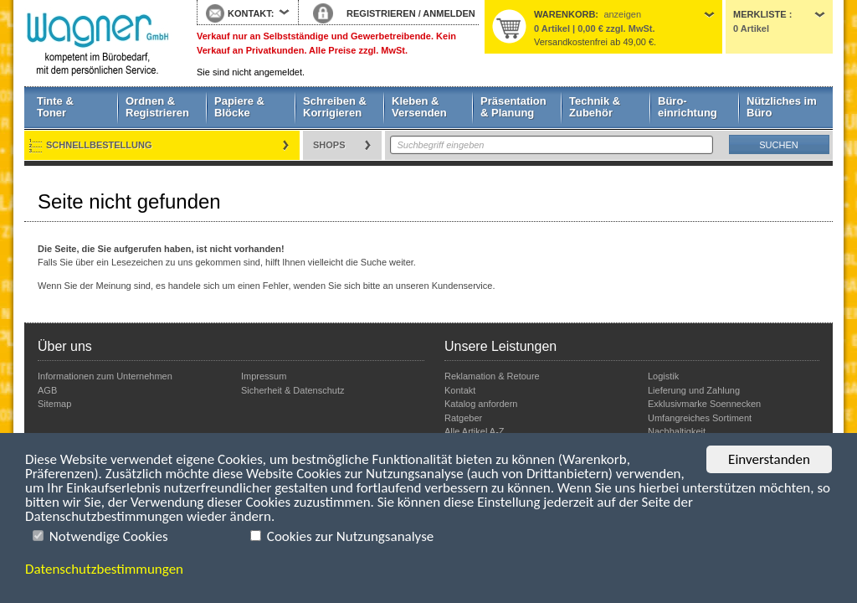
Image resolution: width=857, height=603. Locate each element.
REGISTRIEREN (381, 13)
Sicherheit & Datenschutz (293, 390)
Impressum (263, 376)
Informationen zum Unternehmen (105, 376)
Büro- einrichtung (687, 107)
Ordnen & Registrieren (157, 107)
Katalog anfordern (480, 404)
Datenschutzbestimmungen (104, 569)
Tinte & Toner (55, 107)
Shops (329, 145)
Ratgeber (463, 418)
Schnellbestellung (99, 145)
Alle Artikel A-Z (474, 431)
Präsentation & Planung (513, 107)
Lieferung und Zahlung (694, 390)
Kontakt (459, 390)
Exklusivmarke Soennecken (704, 404)
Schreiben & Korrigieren (335, 107)
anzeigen (622, 14)
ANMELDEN (449, 13)
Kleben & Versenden (419, 107)
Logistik (663, 376)
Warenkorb (564, 14)
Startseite (98, 44)
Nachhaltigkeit (677, 431)
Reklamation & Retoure (492, 376)
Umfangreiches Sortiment (700, 418)
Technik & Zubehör (594, 107)
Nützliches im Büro (782, 107)
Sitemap (54, 404)
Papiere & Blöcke (239, 107)
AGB (47, 390)
